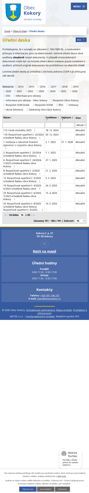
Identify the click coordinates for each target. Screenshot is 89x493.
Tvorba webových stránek (39, 316)
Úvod (7, 31)
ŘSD (61, 105)
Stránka (14, 214)
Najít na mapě (44, 251)
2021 (19, 91)
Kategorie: (8, 86)
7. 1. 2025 (51, 152)
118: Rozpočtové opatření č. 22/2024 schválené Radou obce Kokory (23, 136)
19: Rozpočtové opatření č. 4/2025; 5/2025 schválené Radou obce (22, 187)
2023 (41, 91)
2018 (64, 86)
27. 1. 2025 (51, 160)
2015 (31, 86)
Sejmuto (67, 117)
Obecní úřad (19, 31)
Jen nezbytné (45, 489)
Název (7, 117)
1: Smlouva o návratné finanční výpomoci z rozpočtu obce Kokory (22, 145)
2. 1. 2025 (51, 142)
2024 (52, 91)
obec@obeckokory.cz (49, 298)
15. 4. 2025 (51, 193)
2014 (20, 86)
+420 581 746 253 (49, 295)
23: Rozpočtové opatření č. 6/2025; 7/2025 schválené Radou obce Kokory (22, 196)
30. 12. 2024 (52, 134)
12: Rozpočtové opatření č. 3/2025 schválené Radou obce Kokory (22, 179)
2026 (74, 91)
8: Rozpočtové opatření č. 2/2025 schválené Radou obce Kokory (22, 172)
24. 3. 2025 (51, 185)
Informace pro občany (28, 95)
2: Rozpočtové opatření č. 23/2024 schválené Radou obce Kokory (22, 154)
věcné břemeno (14, 109)
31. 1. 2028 (67, 142)
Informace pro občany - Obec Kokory (26, 100)
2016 (42, 86)
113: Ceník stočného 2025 (19, 130)
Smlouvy (73, 105)
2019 (75, 86)
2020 (8, 91)
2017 (53, 86)
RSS (81, 39)
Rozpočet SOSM (44, 105)
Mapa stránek (64, 310)
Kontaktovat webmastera (40, 310)
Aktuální (80, 130)
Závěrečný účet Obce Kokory (45, 109)
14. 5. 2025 (51, 203)
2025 (63, 91)
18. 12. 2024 (52, 130)
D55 (8, 95)
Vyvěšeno (52, 117)
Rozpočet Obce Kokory (66, 100)
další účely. (61, 476)
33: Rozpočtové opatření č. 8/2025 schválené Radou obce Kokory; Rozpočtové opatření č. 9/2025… (23, 206)
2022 (30, 91)
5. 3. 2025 (51, 178)
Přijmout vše (27, 489)
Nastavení (62, 489)
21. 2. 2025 (51, 170)
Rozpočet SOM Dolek (17, 105)
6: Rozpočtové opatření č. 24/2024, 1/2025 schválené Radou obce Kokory (22, 163)
